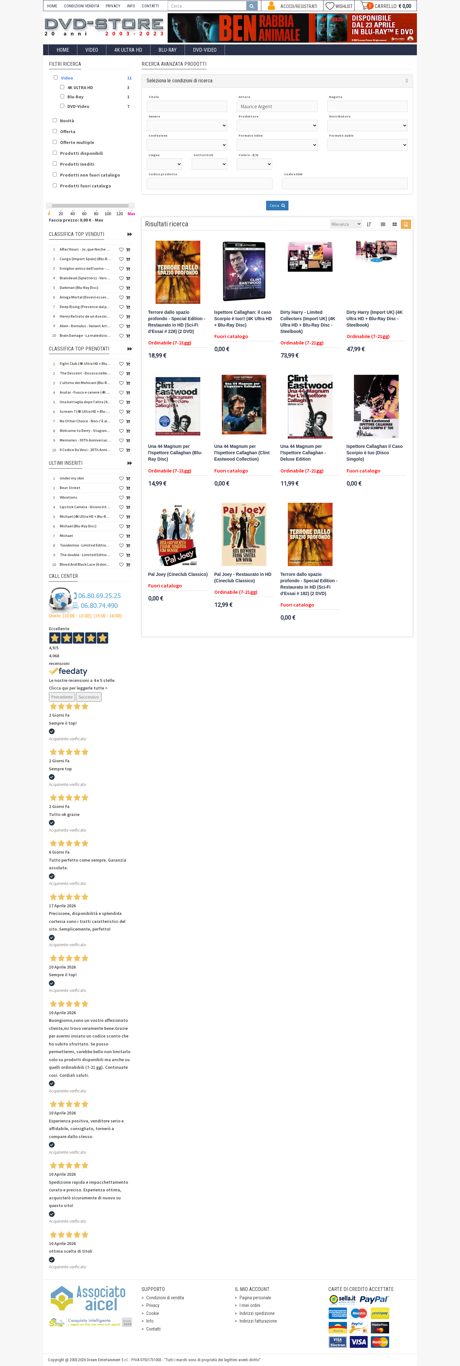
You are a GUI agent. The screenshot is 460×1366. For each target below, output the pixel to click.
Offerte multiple (77, 142)
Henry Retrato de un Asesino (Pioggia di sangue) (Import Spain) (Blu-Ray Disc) (85, 316)
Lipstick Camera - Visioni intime (85, 506)
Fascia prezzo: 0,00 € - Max (76, 220)
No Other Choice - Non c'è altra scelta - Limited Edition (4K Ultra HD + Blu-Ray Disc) (85, 421)
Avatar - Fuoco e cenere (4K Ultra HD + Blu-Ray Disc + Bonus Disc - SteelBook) (85, 392)
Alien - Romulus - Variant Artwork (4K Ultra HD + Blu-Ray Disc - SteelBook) (85, 325)
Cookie (152, 1313)
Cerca (277, 205)
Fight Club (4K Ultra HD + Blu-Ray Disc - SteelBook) (85, 363)
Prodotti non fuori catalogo (90, 175)
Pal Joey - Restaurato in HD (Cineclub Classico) (243, 577)
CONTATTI (150, 6)
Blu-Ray (167, 50)
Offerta (67, 131)
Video (91, 50)
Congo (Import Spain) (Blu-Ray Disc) (85, 258)
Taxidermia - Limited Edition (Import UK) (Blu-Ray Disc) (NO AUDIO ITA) (85, 545)
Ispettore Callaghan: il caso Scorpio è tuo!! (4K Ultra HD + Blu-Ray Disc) (243, 319)
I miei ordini (250, 1305)
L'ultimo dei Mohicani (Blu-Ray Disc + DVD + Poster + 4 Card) (85, 382)
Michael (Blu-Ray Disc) (78, 526)
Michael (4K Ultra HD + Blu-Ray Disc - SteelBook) (85, 516)
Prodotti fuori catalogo (85, 186)
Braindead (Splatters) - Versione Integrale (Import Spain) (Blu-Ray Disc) (85, 277)
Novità (67, 121)
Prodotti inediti (77, 164)
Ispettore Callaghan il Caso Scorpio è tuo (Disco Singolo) (375, 453)
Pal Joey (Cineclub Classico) (178, 574)
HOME (52, 6)
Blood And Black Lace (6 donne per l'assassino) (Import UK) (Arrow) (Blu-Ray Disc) (85, 564)
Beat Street (70, 487)
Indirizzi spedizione (257, 1313)
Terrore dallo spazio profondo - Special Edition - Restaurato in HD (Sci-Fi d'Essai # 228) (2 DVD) (176, 322)
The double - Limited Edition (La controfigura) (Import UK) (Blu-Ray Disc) (85, 554)
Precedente (62, 697)
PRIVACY (113, 6)
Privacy (152, 1305)
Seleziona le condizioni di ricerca (179, 81)
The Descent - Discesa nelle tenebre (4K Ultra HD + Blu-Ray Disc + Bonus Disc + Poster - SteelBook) (85, 373)
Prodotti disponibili (81, 153)
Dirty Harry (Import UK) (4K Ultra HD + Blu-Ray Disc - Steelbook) (375, 319)
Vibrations (68, 497)
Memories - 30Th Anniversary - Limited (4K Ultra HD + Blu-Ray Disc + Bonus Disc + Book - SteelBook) (85, 440)
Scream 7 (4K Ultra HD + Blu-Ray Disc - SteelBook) (85, 411)
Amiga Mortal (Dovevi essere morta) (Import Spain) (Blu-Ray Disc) (85, 297)
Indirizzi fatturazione (258, 1321)
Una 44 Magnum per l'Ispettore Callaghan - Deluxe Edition (303, 453)
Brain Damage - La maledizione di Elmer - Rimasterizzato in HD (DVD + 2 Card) (85, 335)
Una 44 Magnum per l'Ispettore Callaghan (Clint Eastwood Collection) (242, 453)
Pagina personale (255, 1297)
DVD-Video (205, 50)
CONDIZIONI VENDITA (81, 6)
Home (63, 50)
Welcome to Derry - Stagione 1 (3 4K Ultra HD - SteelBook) (85, 430)
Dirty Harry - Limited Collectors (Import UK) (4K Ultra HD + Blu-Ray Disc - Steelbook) (307, 322)
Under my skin (72, 478)
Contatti (153, 1329)
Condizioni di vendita (165, 1297)
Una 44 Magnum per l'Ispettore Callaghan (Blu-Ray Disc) (175, 453)
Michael (66, 535)
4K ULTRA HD (128, 50)
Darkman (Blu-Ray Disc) (79, 287)
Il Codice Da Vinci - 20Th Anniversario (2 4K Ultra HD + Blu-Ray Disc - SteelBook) (85, 449)
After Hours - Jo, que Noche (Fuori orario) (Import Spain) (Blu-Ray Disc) (85, 249)
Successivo (89, 697)
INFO (131, 6)
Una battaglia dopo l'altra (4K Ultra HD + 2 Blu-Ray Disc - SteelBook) (85, 401)
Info (150, 1321)
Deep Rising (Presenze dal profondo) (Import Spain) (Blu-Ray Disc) (85, 306)
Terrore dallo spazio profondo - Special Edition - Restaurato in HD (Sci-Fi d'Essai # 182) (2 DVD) (309, 584)
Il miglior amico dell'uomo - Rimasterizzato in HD (85, 268)
